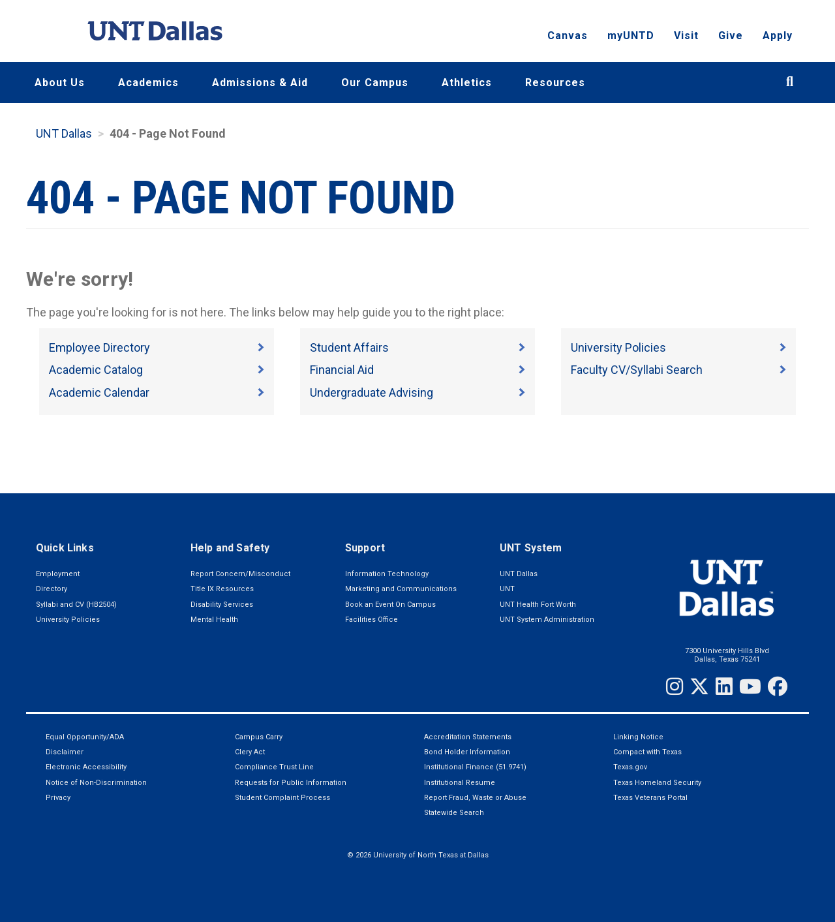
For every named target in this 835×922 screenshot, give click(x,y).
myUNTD (630, 36)
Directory (51, 589)
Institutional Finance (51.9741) (475, 767)
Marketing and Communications (401, 589)
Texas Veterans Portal (650, 797)
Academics (148, 82)
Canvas (567, 36)
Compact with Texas (647, 752)
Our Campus (374, 82)
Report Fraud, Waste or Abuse (475, 797)
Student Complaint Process (282, 797)
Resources (555, 82)
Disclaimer (65, 752)
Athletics (467, 82)
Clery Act (250, 752)
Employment (58, 574)
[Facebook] (777, 686)
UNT (507, 589)
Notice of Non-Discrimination (96, 782)
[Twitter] (699, 686)
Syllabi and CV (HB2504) (76, 604)
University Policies (618, 347)
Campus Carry (258, 737)
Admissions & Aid (260, 82)
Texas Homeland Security (657, 782)
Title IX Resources (222, 589)
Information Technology (387, 574)
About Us (60, 82)
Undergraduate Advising (371, 392)
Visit (686, 36)
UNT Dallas (64, 133)
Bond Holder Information (467, 752)
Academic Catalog (96, 369)
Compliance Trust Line (274, 767)
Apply (778, 36)
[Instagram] (674, 686)
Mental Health (214, 619)
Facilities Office (371, 619)
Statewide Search (454, 812)
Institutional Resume (459, 782)
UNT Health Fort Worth (538, 604)
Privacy (58, 797)
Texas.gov (630, 767)
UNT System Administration (547, 619)
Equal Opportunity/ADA (85, 737)
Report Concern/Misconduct (240, 574)
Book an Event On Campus (390, 604)
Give (730, 36)
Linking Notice (638, 737)
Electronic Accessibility (86, 767)
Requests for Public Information (290, 782)
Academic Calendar (99, 392)
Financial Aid (342, 369)
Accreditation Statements (467, 737)
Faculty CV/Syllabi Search (637, 369)
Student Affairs (349, 347)
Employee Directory (99, 347)
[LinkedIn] (724, 686)
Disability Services (221, 604)
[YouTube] (750, 686)
